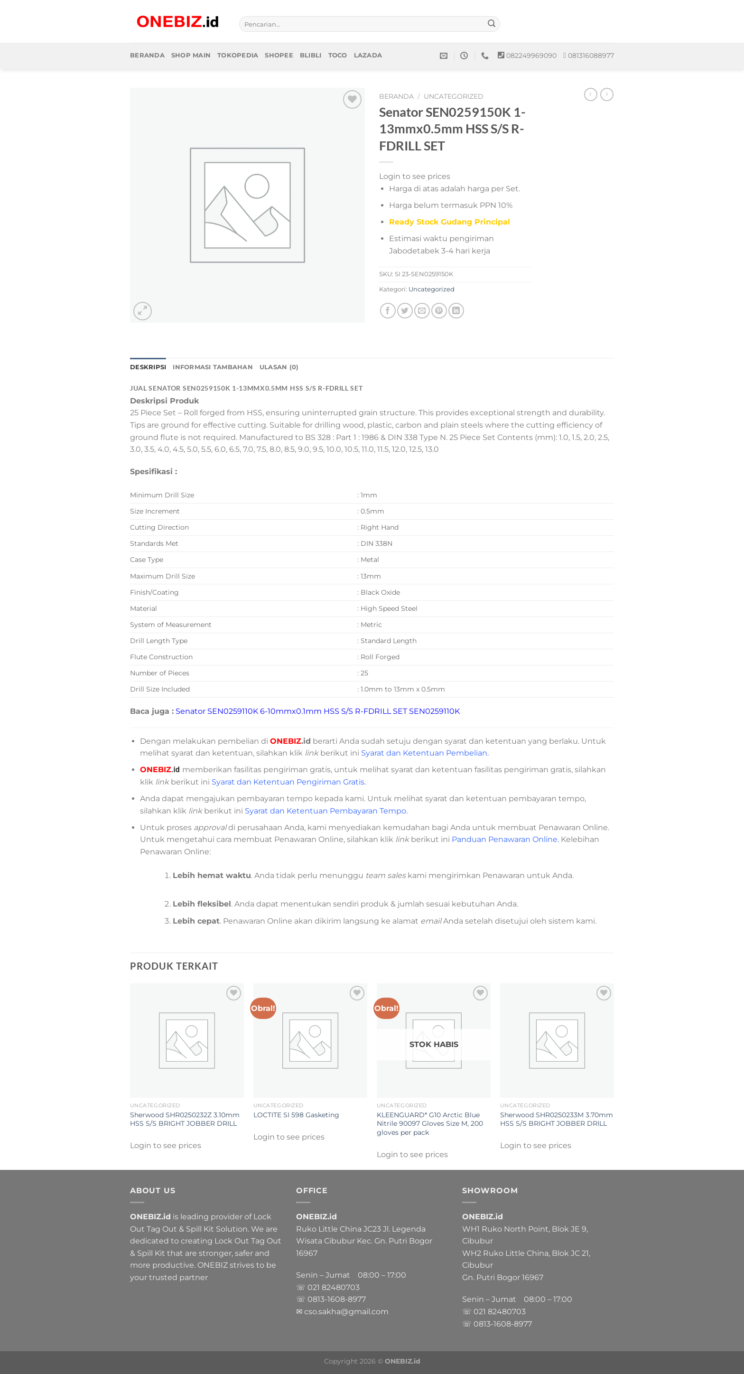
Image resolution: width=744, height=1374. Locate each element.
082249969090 (531, 55)
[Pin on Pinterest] (439, 310)
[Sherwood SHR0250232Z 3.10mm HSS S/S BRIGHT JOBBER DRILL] (187, 1040)
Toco (337, 55)
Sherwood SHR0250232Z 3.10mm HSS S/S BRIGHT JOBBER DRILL (185, 1119)
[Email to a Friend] (422, 310)
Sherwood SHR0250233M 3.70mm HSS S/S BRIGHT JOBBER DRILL (556, 1119)
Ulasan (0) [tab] (279, 367)
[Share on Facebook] (388, 310)
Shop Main (191, 55)
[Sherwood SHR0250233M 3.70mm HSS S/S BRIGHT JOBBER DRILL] (557, 1040)
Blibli (311, 55)
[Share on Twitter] (405, 310)
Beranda (147, 55)
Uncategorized (454, 96)
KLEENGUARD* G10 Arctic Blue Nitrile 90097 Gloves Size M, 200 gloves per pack (430, 1124)
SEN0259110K (435, 711)
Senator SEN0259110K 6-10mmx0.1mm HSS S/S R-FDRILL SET (291, 711)
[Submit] (492, 24)
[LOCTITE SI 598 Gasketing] (310, 1040)
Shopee (279, 55)
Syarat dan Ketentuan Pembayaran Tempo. (326, 810)
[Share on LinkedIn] (456, 310)
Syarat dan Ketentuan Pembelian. (425, 752)
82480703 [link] (341, 1287)
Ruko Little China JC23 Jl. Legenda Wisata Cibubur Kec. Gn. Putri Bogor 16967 (364, 1241)
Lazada (368, 55)
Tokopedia (237, 55)
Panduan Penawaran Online (505, 839)
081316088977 (591, 55)
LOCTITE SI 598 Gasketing (296, 1115)
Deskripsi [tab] (148, 367)
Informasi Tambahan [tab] (213, 367)
